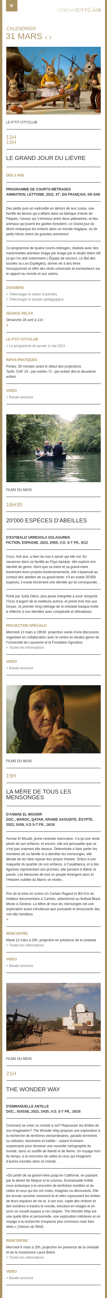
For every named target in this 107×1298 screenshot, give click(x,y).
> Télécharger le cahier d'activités (31, 294)
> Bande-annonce (19, 397)
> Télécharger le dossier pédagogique (35, 299)
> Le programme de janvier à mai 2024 (35, 346)
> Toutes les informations (25, 648)
